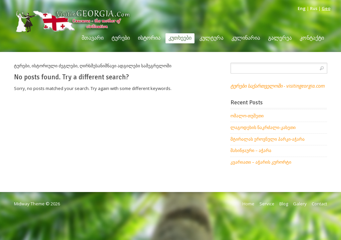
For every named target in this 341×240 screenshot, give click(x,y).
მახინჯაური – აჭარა (250, 150)
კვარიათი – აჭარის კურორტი (260, 162)
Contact (319, 204)
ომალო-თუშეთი (247, 116)
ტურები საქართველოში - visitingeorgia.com (277, 86)
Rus (313, 8)
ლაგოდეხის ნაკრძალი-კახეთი (263, 127)
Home (248, 204)
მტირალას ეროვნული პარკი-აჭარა (267, 139)
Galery (300, 204)
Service (266, 204)
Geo (326, 8)
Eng (302, 8)
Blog (283, 204)
